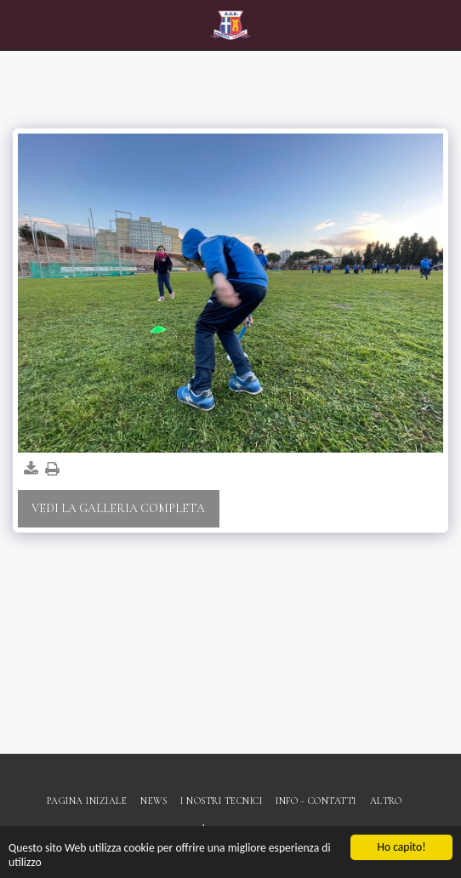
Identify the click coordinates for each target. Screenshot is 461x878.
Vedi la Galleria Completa (118, 508)
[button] (18, 25)
